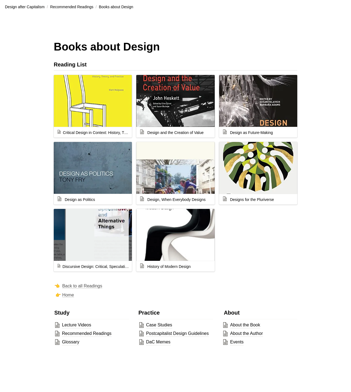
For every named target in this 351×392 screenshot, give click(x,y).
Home (68, 295)
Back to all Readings (82, 286)
